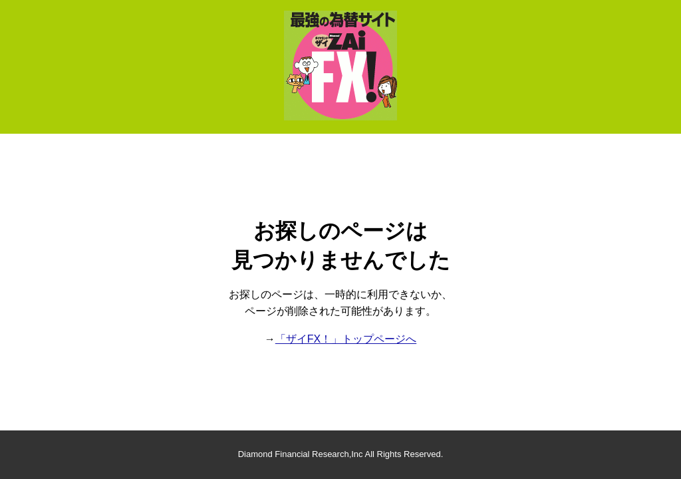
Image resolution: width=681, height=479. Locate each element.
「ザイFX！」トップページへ (345, 339)
